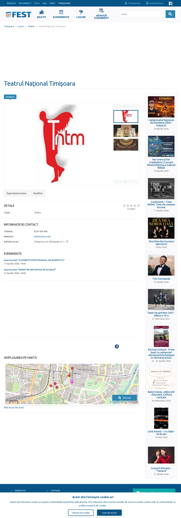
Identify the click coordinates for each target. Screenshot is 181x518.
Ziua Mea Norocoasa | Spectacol (161, 242)
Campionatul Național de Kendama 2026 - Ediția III (161, 123)
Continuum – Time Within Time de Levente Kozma (161, 205)
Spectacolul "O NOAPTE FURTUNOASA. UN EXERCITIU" (34, 260)
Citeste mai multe (81, 512)
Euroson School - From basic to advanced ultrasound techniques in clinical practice (161, 353)
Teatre (31, 26)
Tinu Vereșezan (161, 279)
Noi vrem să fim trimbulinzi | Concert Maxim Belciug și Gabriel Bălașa (161, 163)
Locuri (21, 26)
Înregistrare (132, 3)
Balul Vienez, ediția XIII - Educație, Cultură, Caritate (161, 395)
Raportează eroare (16, 193)
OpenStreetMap (119, 402)
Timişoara (9, 26)
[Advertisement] (90, 53)
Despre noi (20, 490)
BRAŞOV (11, 3)
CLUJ (37, 3)
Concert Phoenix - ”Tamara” (161, 469)
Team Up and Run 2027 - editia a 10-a (161, 314)
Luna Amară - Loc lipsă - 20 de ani (161, 432)
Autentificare (154, 3)
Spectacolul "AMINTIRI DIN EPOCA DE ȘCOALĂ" (30, 269)
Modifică (37, 193)
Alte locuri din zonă (14, 407)
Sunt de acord (109, 512)
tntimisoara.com (42, 236)
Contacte (55, 490)
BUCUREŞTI (25, 3)
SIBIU (52, 3)
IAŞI (44, 3)
